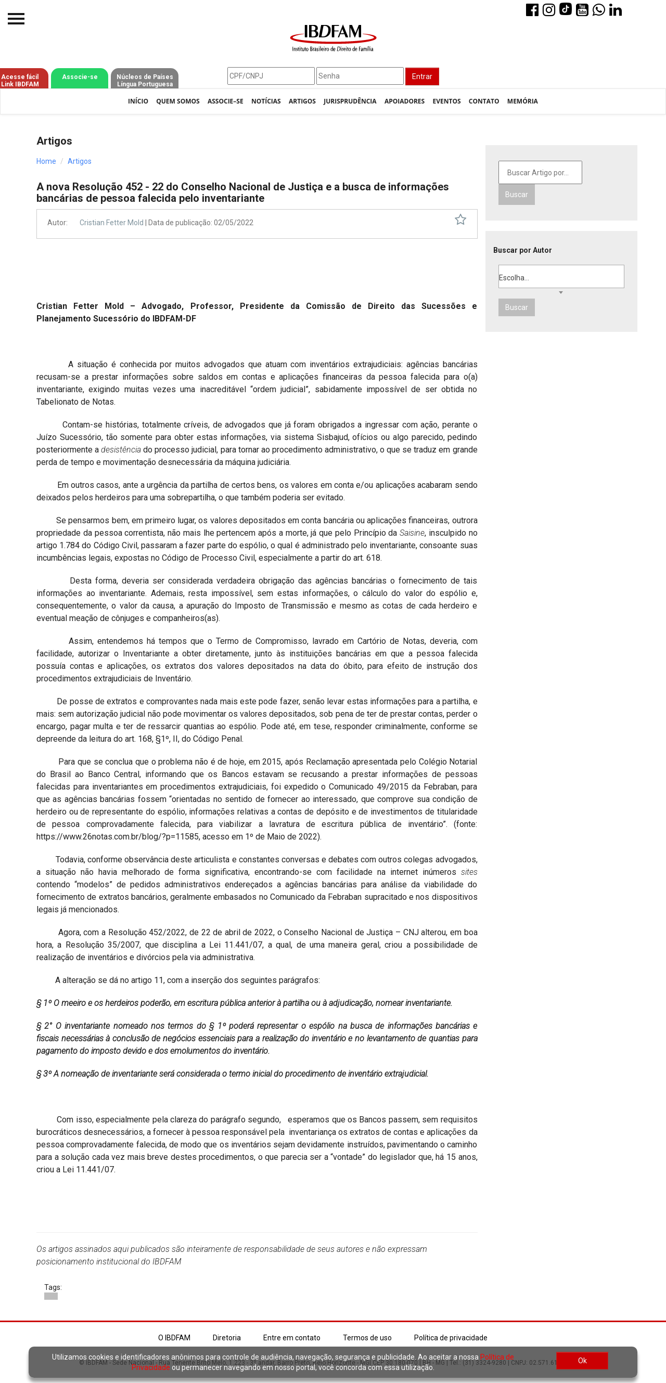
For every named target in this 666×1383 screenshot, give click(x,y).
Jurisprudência (350, 101)
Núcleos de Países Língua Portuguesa (145, 80)
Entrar (422, 76)
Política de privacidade (451, 1338)
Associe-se (80, 77)
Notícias (266, 101)
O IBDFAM (174, 1338)
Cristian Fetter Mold (112, 222)
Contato (484, 101)
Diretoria (227, 1338)
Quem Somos (177, 101)
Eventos (446, 101)
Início (138, 101)
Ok (582, 1360)
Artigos (302, 101)
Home (46, 161)
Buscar (516, 194)
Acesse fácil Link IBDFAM (20, 80)
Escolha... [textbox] (514, 278)
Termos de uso (367, 1338)
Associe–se (226, 101)
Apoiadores (405, 101)
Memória (522, 101)
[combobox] (561, 276)
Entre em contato (292, 1338)
